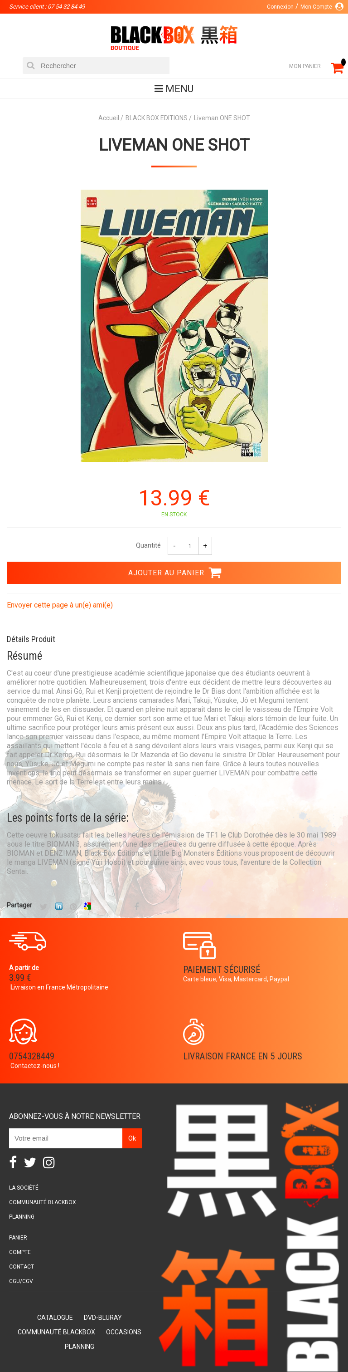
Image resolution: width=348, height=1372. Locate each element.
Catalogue (55, 1317)
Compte (20, 1252)
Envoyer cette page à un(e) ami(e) (60, 605)
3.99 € (20, 977)
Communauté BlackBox (42, 1202)
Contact (21, 1267)
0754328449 (31, 1056)
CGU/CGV (21, 1281)
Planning (21, 1217)
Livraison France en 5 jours (242, 1056)
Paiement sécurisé (221, 969)
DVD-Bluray (103, 1317)
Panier (18, 1238)
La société (24, 1188)
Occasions (123, 1332)
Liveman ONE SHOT (174, 145)
